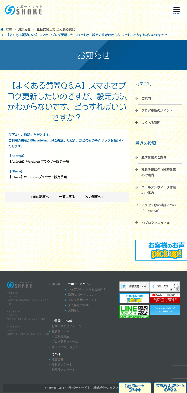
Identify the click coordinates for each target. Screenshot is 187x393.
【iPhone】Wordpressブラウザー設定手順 (37, 177)
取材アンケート (62, 364)
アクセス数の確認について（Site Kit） (158, 207)
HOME (56, 284)
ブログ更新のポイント (157, 110)
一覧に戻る (67, 196)
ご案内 (146, 98)
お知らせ (74, 310)
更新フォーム (60, 331)
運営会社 (57, 359)
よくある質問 (150, 122)
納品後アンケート (63, 369)
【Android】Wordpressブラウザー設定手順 (38, 161)
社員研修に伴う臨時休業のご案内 (158, 172)
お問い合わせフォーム (66, 326)
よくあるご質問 (78, 305)
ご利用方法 (61, 336)
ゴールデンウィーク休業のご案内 (158, 190)
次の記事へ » (94, 196)
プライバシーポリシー (66, 347)
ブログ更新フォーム (65, 341)
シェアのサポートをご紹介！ (87, 289)
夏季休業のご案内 (154, 157)
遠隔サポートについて (82, 294)
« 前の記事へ (40, 196)
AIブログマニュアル (155, 223)
